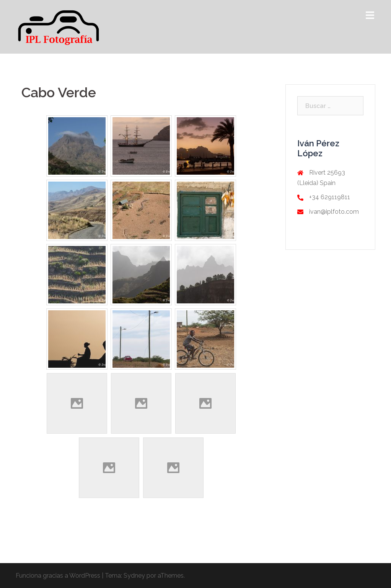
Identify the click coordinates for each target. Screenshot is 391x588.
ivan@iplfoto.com (334, 211)
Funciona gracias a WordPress (58, 575)
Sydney (134, 575)
